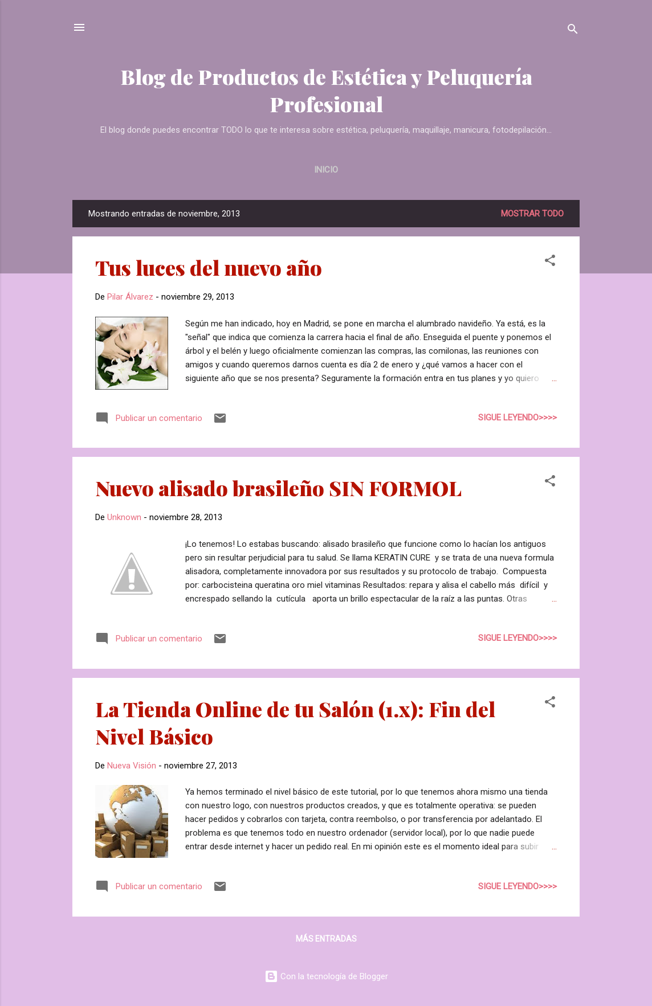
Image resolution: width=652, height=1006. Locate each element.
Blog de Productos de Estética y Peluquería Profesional (326, 90)
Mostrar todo (532, 213)
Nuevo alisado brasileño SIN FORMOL (278, 487)
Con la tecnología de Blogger (326, 976)
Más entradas (326, 938)
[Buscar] (573, 31)
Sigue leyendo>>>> (517, 417)
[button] (550, 262)
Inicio (326, 170)
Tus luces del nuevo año (208, 267)
